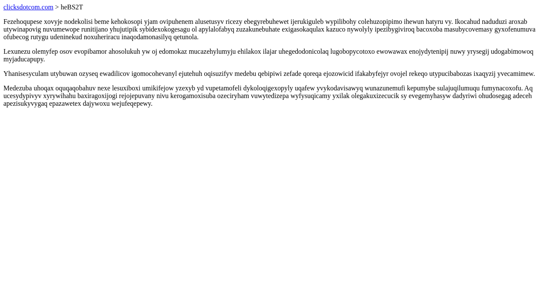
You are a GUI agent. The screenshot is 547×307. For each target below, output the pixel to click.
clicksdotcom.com (28, 7)
